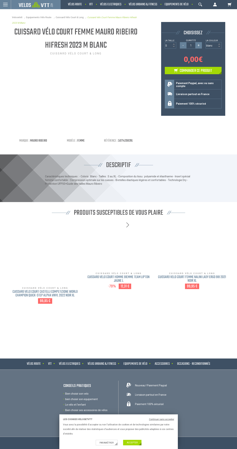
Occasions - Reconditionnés (193, 364)
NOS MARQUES (118, 327)
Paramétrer (107, 442)
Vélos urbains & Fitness (102, 364)
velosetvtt (17, 17)
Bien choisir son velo (77, 393)
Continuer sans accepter (161, 419)
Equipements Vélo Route (39, 17)
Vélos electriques (69, 364)
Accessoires (162, 364)
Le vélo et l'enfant (75, 404)
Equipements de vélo (135, 364)
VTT (50, 364)
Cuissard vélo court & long (70, 17)
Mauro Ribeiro (38, 140)
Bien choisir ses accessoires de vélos (86, 410)
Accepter (132, 442)
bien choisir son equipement (81, 399)
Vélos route (34, 364)
